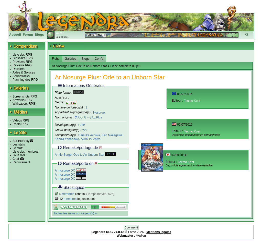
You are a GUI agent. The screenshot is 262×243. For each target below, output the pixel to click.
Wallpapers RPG (24, 103)
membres (67, 194)
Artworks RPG (22, 100)
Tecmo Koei (192, 101)
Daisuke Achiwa (89, 135)
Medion (141, 235)
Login (59, 37)
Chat (16, 159)
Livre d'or (19, 155)
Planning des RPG (25, 79)
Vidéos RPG (21, 120)
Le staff (18, 148)
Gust (81, 125)
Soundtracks (21, 76)
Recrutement (21, 162)
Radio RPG (20, 124)
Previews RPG (22, 62)
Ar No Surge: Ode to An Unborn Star (85, 154)
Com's (99, 58)
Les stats (19, 144)
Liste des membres (25, 151)
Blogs (39, 35)
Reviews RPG (22, 65)
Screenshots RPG (25, 96)
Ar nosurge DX (70, 170)
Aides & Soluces (24, 72)
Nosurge (99, 112)
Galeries (70, 58)
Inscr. (66, 37)
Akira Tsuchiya (91, 139)
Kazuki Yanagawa (67, 139)
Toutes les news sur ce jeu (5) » (75, 213)
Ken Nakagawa (112, 135)
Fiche (55, 58)
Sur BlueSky (23, 141)
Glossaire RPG (23, 58)
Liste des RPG (22, 54)
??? (84, 130)
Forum (28, 35)
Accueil (15, 35)
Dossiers (19, 69)
